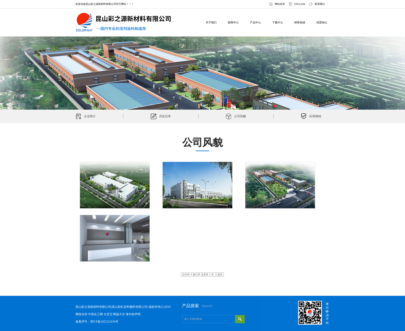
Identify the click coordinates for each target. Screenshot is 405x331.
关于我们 (211, 22)
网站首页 (280, 4)
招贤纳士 (321, 22)
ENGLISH (299, 4)
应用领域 (315, 116)
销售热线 (299, 22)
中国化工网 (95, 314)
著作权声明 (133, 314)
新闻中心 (233, 22)
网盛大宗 (119, 314)
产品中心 (255, 22)
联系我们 (320, 4)
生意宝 (108, 314)
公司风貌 (240, 116)
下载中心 (277, 22)
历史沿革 (165, 116)
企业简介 (90, 116)
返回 (220, 274)
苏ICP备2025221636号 (104, 321)
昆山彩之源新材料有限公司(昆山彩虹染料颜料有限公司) (112, 306)
